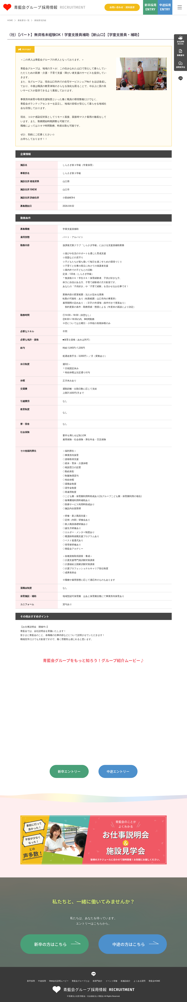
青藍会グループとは (80, 981)
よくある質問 (139, 981)
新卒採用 (31, 981)
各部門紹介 (97, 981)
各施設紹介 (125, 981)
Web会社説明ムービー (59, 981)
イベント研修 (111, 981)
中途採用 (42, 981)
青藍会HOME (154, 981)
